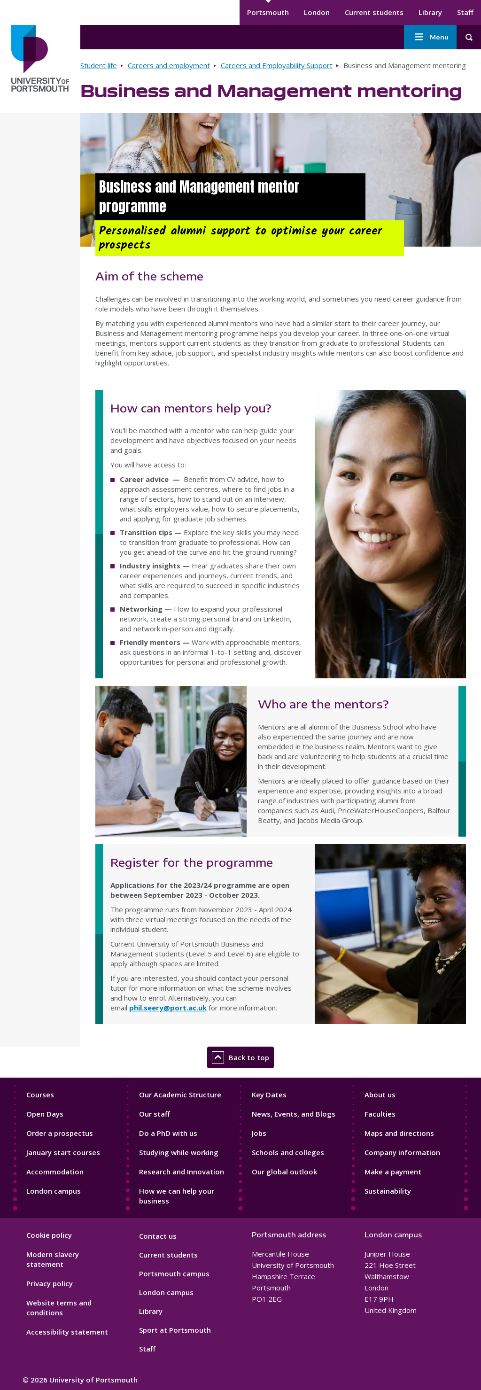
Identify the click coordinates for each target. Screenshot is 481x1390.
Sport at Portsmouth (175, 1330)
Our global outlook (284, 1171)
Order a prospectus (59, 1133)
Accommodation (55, 1171)
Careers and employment (169, 65)
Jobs (259, 1133)
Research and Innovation (181, 1171)
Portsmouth (268, 12)
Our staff (154, 1113)
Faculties (380, 1113)
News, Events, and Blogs (293, 1113)
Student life (98, 65)
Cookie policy (49, 1235)
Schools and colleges (288, 1152)
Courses (40, 1094)
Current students (374, 12)
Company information (402, 1152)
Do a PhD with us (168, 1133)
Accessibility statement (67, 1331)
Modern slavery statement (52, 1259)
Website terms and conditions (59, 1307)
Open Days (44, 1113)
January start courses (63, 1152)
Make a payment (393, 1171)
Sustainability (388, 1191)
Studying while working (178, 1152)
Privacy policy (49, 1283)
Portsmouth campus (174, 1273)
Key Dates (269, 1094)
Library (430, 12)
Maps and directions (399, 1133)
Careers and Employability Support (277, 65)
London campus (53, 1191)
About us (380, 1094)
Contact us (158, 1236)
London (317, 12)
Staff (465, 12)
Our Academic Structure (180, 1094)
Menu (430, 37)
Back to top (240, 1057)
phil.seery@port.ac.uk (168, 1007)
